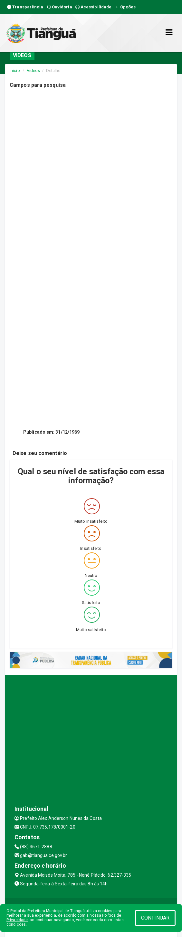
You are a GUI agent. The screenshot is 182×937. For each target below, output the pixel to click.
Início (15, 70)
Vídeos (33, 70)
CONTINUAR (155, 918)
